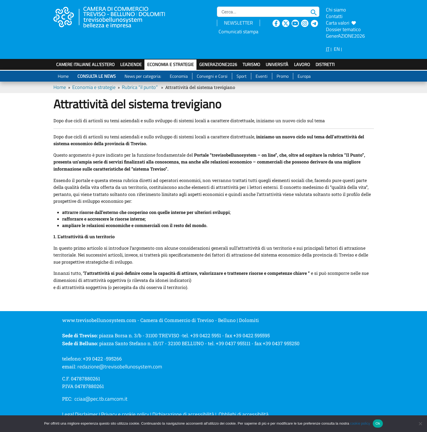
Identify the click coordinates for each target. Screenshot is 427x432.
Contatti (334, 16)
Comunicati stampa (238, 31)
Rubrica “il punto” (140, 87)
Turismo (251, 64)
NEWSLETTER (238, 22)
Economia (179, 76)
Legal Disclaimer (80, 414)
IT (327, 49)
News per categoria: (143, 76)
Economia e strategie (170, 64)
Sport (242, 76)
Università (277, 64)
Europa (304, 76)
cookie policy (360, 423)
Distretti (325, 64)
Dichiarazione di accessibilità (183, 414)
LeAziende (131, 64)
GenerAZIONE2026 (218, 64)
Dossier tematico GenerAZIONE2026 (345, 33)
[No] (420, 423)
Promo (283, 76)
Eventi (262, 76)
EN (337, 49)
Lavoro (302, 64)
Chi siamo (336, 9)
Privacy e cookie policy (125, 414)
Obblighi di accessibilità (244, 414)
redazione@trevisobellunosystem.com (119, 366)
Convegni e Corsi (212, 76)
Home (63, 76)
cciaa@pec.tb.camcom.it (101, 399)
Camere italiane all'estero (85, 64)
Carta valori (341, 22)
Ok (377, 423)
